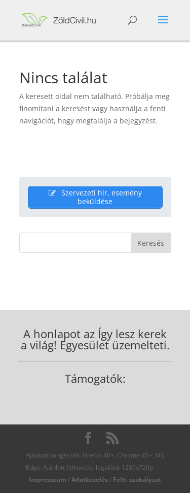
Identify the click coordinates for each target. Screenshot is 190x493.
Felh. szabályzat (137, 479)
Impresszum (47, 479)
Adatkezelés (89, 479)
